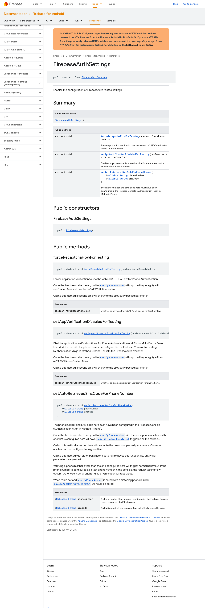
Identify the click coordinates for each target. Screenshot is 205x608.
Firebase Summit (108, 576)
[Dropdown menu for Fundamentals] (39, 21)
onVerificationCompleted (113, 439)
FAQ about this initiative (139, 45)
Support (113, 3)
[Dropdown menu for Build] (42, 4)
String (123, 175)
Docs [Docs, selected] (95, 3)
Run (51, 3)
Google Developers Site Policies (132, 521)
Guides (50, 571)
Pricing (83, 3)
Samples (111, 20)
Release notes (159, 586)
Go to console (191, 3)
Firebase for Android (48, 14)
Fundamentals (27, 20)
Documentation (15, 14)
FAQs (155, 591)
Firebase (57, 55)
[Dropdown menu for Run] (56, 4)
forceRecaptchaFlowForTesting (120, 136)
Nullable (113, 175)
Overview (9, 20)
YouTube (104, 586)
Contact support (160, 571)
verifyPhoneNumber (112, 285)
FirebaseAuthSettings (94, 77)
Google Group (159, 581)
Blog (175, 3)
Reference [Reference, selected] (95, 20)
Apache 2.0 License (87, 521)
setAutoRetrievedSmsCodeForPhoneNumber (126, 172)
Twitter (103, 581)
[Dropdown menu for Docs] (102, 4)
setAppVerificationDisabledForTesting (125, 154)
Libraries (51, 586)
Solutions (68, 3)
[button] (19, 26)
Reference (114, 55)
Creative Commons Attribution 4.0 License (139, 517)
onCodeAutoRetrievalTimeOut (72, 483)
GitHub (50, 591)
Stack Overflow (160, 576)
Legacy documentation (164, 596)
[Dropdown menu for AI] (52, 21)
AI (47, 20)
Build (35, 3)
